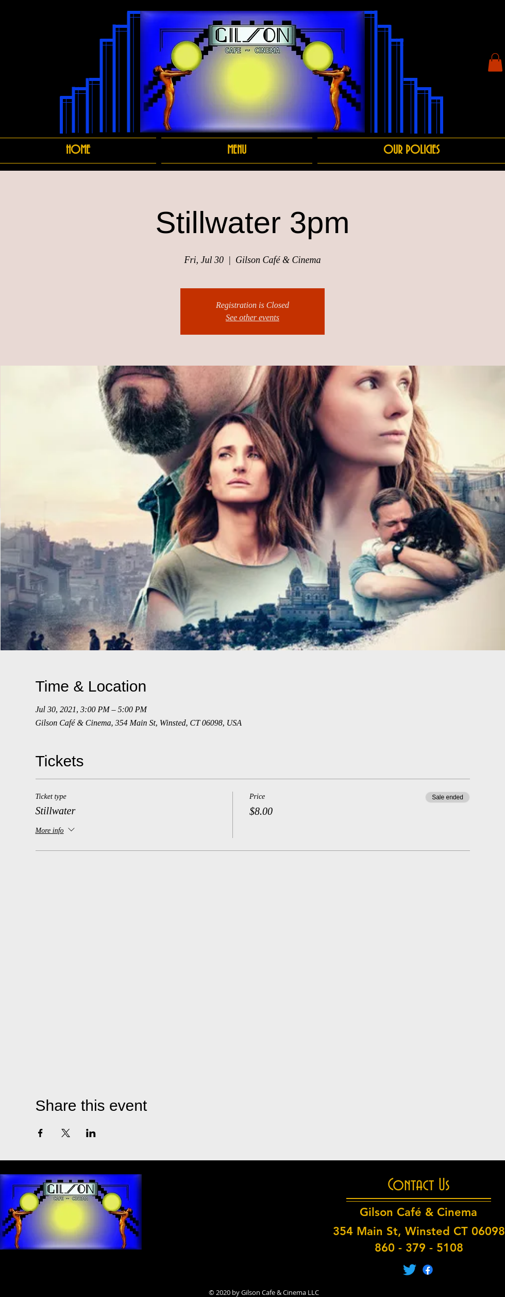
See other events (252, 317)
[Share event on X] (66, 1133)
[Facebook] (427, 1269)
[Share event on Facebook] (40, 1133)
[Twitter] (409, 1269)
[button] (495, 62)
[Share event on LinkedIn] (91, 1133)
